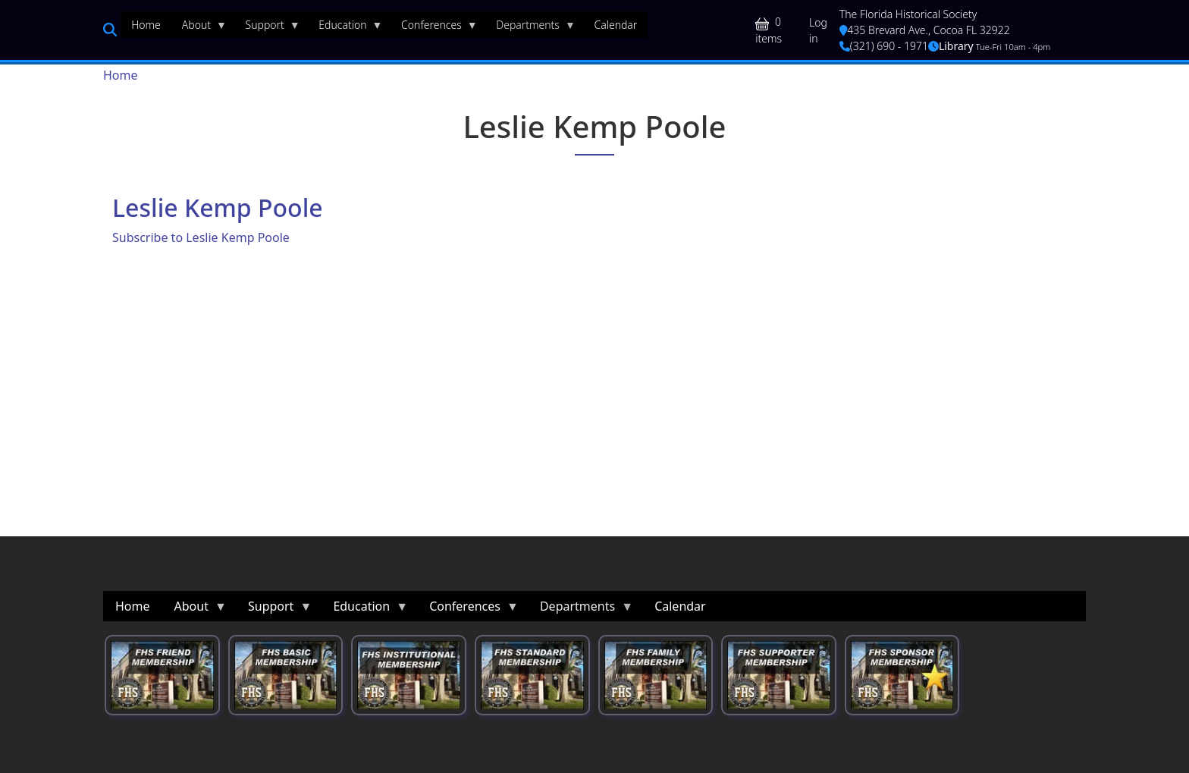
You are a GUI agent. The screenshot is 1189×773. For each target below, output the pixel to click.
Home (120, 75)
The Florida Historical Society (908, 14)
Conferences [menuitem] (434, 28)
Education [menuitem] (345, 28)
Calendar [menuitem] (615, 24)
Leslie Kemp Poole (217, 207)
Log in (818, 30)
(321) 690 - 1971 (883, 46)
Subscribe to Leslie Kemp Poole (201, 237)
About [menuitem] (199, 28)
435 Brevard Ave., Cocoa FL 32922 (924, 30)
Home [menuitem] (146, 24)
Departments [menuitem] (530, 28)
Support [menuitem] (267, 28)
